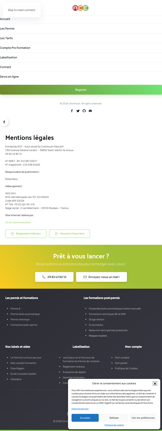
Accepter (85, 417)
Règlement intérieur (26, 233)
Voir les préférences (143, 417)
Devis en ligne (9, 77)
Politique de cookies (114, 424)
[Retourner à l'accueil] (81, 8)
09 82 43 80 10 (54, 280)
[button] (155, 383)
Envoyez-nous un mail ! (101, 280)
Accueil (5, 19)
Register (81, 90)
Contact (5, 67)
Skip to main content (21, 10)
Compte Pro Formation (15, 48)
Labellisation (8, 57)
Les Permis (7, 28)
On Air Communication (17, 222)
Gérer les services (80, 408)
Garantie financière (69, 233)
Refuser (114, 417)
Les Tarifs (6, 38)
